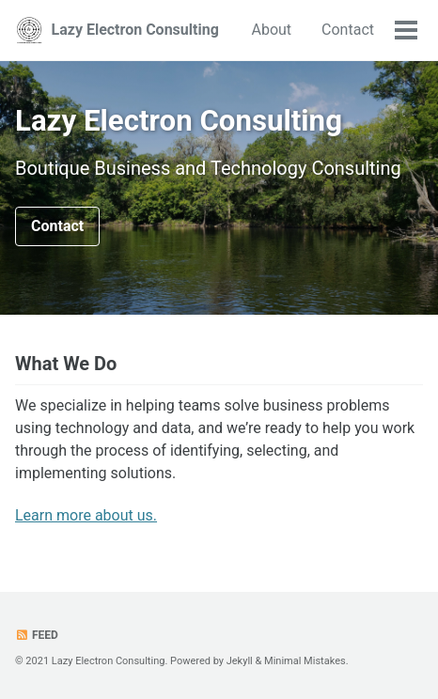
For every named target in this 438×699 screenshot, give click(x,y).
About (271, 30)
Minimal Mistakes (305, 661)
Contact (347, 30)
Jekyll (240, 661)
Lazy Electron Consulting (135, 30)
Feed (36, 635)
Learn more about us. (86, 515)
